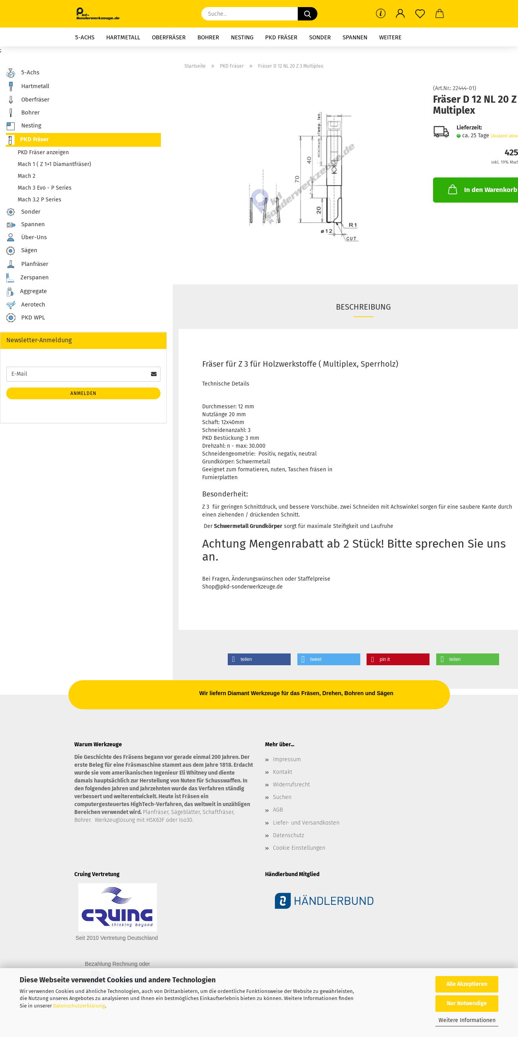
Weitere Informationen (467, 1020)
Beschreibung (363, 307)
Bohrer (208, 37)
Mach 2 (26, 176)
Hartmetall (123, 37)
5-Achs (84, 37)
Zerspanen (27, 278)
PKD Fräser (281, 37)
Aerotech (25, 305)
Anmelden (83, 393)
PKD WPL (25, 318)
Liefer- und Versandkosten (306, 822)
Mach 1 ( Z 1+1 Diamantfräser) (54, 164)
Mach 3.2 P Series (39, 199)
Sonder (320, 37)
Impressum (287, 759)
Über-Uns (26, 237)
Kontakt (282, 772)
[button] (400, 14)
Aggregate (26, 292)
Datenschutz (288, 835)
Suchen (282, 797)
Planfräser (27, 264)
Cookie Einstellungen (299, 848)
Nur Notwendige (467, 1003)
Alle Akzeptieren (466, 984)
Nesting (242, 37)
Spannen (355, 37)
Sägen (21, 251)
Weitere (390, 37)
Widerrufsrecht (291, 784)
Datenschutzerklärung (79, 1006)
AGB (278, 809)
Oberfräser (169, 37)
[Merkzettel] (420, 14)
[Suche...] (307, 13)
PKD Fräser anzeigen (43, 152)
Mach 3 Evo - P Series (45, 188)
